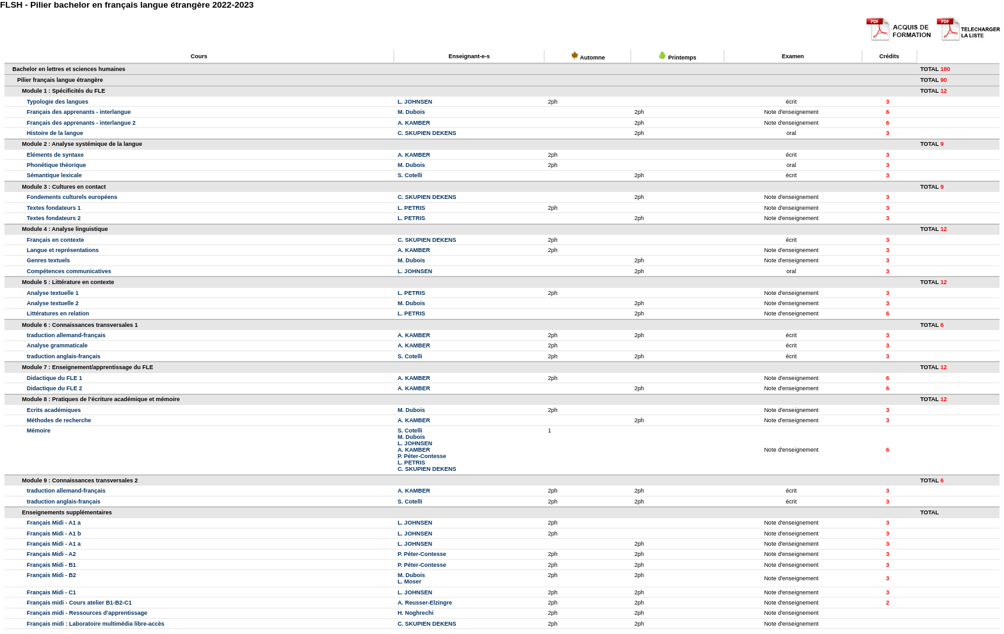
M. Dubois (411, 112)
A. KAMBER (414, 123)
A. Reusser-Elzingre (425, 602)
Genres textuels (48, 260)
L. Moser (409, 581)
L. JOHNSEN (415, 102)
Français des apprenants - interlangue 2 (81, 123)
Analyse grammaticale (57, 345)
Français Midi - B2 (51, 575)
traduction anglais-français (64, 356)
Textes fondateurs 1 (54, 208)
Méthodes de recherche (59, 420)
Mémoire (39, 430)
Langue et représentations (63, 250)
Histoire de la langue (55, 133)
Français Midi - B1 (51, 565)
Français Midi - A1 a (54, 522)
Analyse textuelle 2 (53, 303)
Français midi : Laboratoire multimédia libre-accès (96, 624)
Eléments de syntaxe (55, 155)
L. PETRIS (411, 208)
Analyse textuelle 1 (53, 293)
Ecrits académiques (54, 410)
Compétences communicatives (69, 271)
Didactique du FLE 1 (55, 378)
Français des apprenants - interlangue (79, 112)
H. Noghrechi (415, 613)
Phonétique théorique (56, 165)
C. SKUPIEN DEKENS (427, 133)
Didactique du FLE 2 (55, 388)
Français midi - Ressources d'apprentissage (87, 613)
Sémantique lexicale (54, 175)
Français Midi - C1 (51, 592)
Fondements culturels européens (72, 197)
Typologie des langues (57, 102)
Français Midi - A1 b (54, 533)
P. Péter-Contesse (422, 456)
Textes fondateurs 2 (54, 218)
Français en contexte (56, 240)
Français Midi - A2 (51, 554)
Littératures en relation (58, 313)
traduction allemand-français (66, 335)
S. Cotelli (410, 175)
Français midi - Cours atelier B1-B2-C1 (79, 602)
